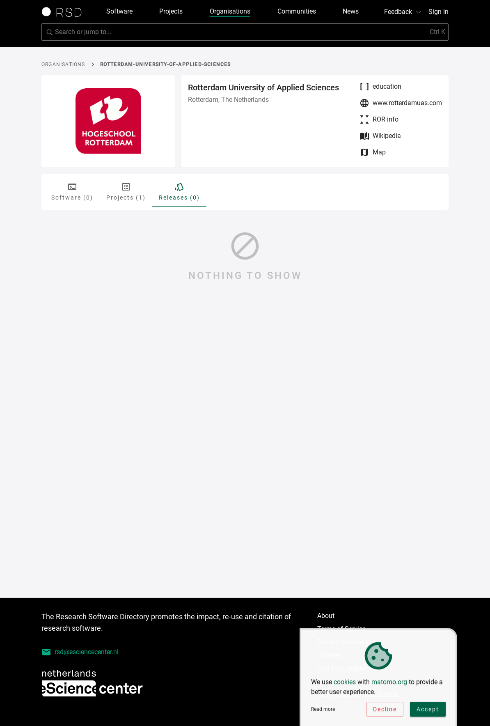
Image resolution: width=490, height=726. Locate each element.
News (351, 11)
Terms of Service (341, 629)
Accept (428, 713)
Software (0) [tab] (72, 191)
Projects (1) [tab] (126, 191)
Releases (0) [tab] (179, 191)
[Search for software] (245, 32)
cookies (345, 685)
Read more (323, 713)
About (325, 616)
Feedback (403, 12)
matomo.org (389, 685)
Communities (296, 11)
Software (119, 11)
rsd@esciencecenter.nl (80, 652)
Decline (385, 713)
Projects (171, 11)
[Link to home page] (64, 12)
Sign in (438, 12)
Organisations (230, 11)
